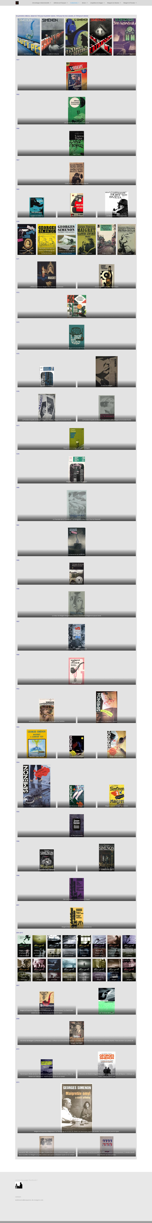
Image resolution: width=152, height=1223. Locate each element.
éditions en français (60, 3)
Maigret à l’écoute (129, 3)
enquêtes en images (96, 3)
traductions (74, 3)
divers (84, 3)
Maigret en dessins (113, 3)
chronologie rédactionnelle (40, 3)
